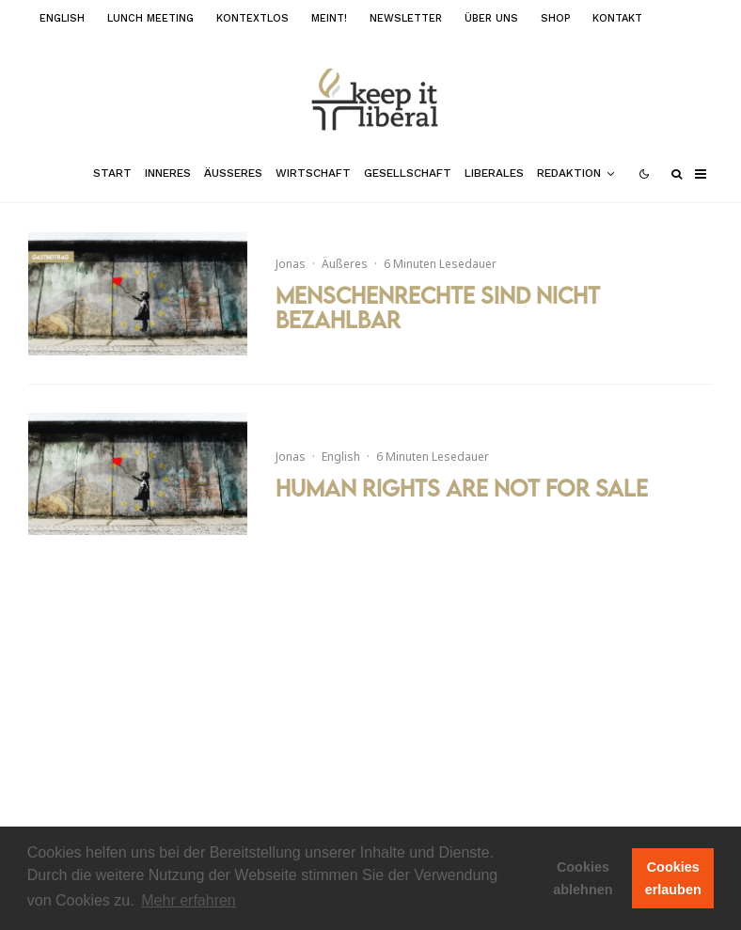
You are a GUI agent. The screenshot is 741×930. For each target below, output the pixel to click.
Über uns (491, 18)
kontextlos (252, 18)
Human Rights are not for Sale (462, 488)
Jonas (291, 264)
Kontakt (617, 18)
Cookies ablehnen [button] (582, 878)
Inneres (168, 173)
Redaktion (569, 173)
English (62, 18)
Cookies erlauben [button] (673, 878)
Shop (555, 18)
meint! (329, 18)
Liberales (494, 173)
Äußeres (233, 173)
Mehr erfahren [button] (188, 900)
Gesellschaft (407, 173)
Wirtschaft (313, 173)
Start (112, 173)
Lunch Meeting (150, 18)
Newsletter (406, 18)
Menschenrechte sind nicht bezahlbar (438, 308)
